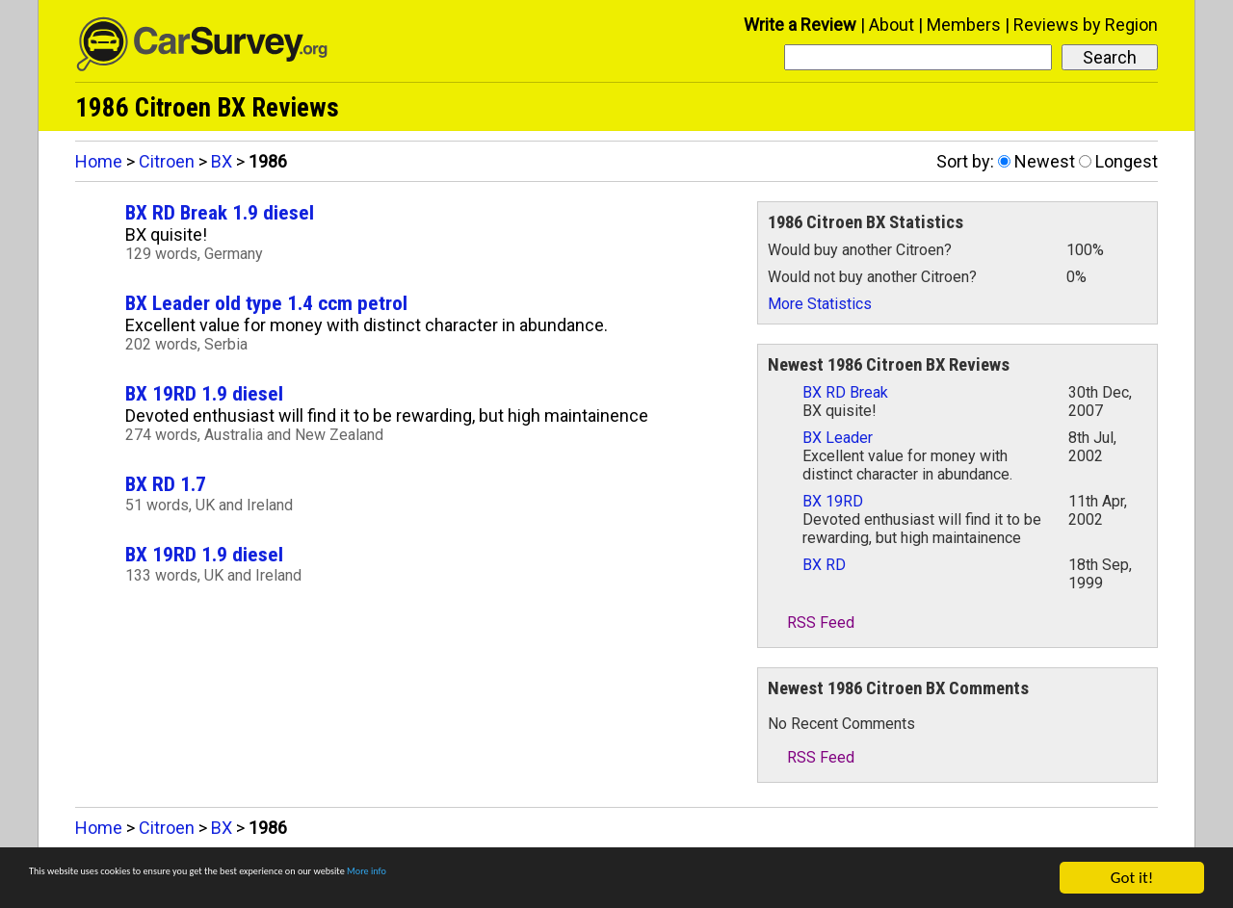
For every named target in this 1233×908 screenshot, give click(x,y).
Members (964, 24)
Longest (1126, 161)
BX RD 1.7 (165, 484)
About (891, 24)
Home (98, 161)
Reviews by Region (1085, 24)
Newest (1044, 161)
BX (221, 161)
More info (592, 879)
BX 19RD (832, 501)
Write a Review (800, 24)
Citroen (167, 161)
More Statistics (820, 304)
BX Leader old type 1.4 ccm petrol (266, 303)
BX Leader (837, 437)
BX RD (824, 565)
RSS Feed (811, 622)
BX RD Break (845, 392)
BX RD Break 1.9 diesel (219, 212)
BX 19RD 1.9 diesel (204, 393)
